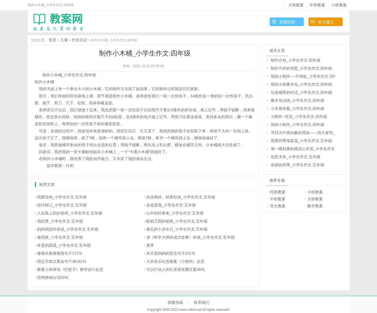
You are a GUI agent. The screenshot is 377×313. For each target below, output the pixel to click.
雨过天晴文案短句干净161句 (61, 261)
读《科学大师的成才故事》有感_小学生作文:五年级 (190, 237)
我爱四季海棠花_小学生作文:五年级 (301, 140)
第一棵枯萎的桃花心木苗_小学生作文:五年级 (303, 149)
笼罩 (150, 245)
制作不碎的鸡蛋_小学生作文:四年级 (301, 68)
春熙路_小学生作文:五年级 (60, 237)
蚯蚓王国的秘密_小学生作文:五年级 (177, 221)
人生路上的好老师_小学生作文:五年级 (70, 213)
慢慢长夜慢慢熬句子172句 (59, 253)
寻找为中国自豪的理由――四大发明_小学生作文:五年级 (303, 132)
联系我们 (201, 302)
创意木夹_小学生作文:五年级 (296, 157)
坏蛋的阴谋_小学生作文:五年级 (64, 245)
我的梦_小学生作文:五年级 (60, 221)
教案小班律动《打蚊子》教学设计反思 (70, 269)
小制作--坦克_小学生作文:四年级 (299, 116)
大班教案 (296, 5)
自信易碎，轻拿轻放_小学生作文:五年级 (181, 197)
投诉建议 (326, 22)
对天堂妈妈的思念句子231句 (170, 253)
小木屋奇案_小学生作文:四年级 (298, 108)
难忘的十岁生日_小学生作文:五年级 (177, 229)
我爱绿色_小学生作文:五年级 (62, 197)
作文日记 (79, 40)
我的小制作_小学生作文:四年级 (298, 124)
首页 (52, 40)
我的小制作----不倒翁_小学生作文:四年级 (303, 76)
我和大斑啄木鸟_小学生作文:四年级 (301, 84)
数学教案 (315, 206)
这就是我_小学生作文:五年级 (171, 205)
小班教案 (339, 5)
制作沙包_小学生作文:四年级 (296, 60)
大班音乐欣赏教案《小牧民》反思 (175, 261)
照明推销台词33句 (53, 277)
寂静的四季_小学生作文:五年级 (298, 165)
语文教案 (277, 206)
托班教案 (277, 192)
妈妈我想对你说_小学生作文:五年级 (68, 229)
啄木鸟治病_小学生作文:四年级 (298, 100)
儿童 (64, 40)
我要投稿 (287, 22)
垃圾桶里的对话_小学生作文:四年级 (301, 92)
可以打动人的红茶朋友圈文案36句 (175, 269)
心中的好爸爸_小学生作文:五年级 (175, 213)
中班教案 (317, 5)
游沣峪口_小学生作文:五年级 (62, 205)
